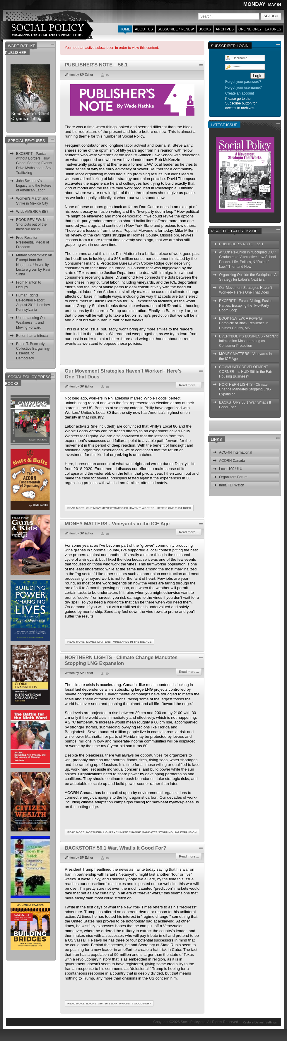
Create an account (239, 93)
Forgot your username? (243, 87)
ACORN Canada (232, 461)
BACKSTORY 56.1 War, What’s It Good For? (115, 848)
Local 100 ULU (230, 469)
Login (257, 75)
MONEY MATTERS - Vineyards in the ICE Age (117, 523)
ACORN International (235, 452)
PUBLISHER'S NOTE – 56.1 (96, 65)
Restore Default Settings (259, 1022)
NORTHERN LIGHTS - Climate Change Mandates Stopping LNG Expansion (121, 660)
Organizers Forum (233, 477)
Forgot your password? (243, 82)
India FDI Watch (231, 485)
